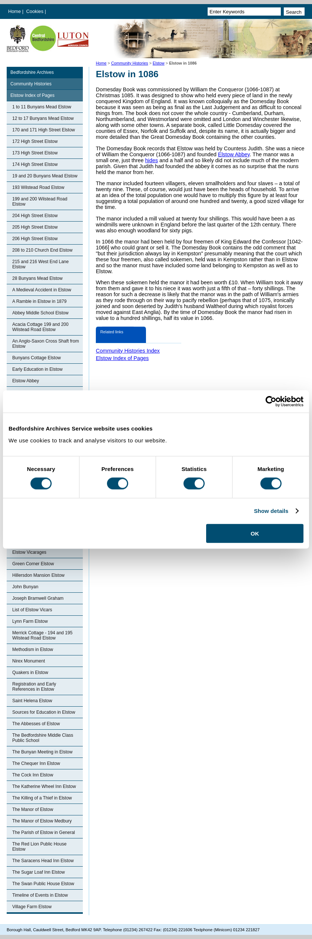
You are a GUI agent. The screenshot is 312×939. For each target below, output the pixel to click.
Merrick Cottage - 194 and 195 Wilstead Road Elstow (42, 635)
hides (151, 160)
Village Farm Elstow (32, 906)
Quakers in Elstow (30, 672)
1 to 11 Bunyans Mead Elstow (41, 106)
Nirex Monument (28, 661)
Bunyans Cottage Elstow (36, 357)
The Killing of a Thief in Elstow (42, 798)
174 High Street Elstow (35, 164)
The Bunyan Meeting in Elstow (42, 752)
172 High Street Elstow (35, 141)
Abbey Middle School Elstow (40, 312)
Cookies (35, 11)
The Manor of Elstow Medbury (42, 821)
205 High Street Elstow (35, 227)
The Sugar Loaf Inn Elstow (38, 872)
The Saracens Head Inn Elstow (43, 860)
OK (255, 533)
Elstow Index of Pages (32, 95)
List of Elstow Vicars (32, 609)
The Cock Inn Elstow (32, 775)
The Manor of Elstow (32, 809)
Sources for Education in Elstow (43, 712)
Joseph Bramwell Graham (38, 598)
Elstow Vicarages (29, 552)
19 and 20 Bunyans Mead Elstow (44, 176)
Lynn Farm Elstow (30, 621)
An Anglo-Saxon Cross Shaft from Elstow (45, 343)
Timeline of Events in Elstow (40, 895)
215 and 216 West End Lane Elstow (40, 264)
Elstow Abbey (25, 380)
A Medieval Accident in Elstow (41, 289)
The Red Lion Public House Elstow (39, 846)
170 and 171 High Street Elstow (43, 129)
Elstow (159, 63)
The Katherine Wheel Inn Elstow (44, 786)
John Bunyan (25, 586)
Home (14, 11)
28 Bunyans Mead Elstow (37, 278)
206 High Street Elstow (35, 238)
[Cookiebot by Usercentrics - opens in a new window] (270, 401)
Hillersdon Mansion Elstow (38, 575)
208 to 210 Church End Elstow (42, 250)
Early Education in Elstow (37, 369)
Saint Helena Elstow (32, 700)
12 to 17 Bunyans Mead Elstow (43, 118)
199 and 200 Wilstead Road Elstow (39, 201)
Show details (271, 511)
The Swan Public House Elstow (43, 883)
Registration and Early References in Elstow (34, 686)
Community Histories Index (128, 351)
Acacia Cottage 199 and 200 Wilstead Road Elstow (40, 327)
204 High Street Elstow (35, 215)
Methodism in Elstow (32, 649)
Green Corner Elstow (33, 563)
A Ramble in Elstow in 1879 (39, 301)
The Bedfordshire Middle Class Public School (42, 738)
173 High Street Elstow (35, 153)
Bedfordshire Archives (32, 72)
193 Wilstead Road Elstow (38, 187)
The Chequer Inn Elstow (36, 763)
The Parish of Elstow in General (43, 832)
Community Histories (129, 63)
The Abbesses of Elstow (36, 723)
